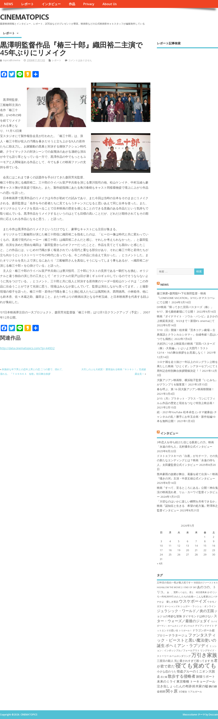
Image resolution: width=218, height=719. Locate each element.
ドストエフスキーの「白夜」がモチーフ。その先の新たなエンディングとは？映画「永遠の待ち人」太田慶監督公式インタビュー (187, 460)
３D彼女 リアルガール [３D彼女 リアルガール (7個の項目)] (190, 691)
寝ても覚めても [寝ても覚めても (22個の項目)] (195, 665)
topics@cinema (11, 60)
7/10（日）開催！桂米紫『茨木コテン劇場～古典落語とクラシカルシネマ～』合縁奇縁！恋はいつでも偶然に (187, 334)
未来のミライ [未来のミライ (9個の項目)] (166, 681)
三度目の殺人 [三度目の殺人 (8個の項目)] (165, 661)
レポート (27, 4)
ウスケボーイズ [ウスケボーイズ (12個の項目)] (193, 601)
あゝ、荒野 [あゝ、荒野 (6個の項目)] (172, 592)
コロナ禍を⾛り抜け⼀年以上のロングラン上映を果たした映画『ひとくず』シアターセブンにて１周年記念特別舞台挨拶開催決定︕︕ (187, 366)
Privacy (88, 4)
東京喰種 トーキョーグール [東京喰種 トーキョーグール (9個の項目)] (195, 681)
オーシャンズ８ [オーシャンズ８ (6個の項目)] (172, 606)
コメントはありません (80, 60)
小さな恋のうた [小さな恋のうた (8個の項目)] (166, 671)
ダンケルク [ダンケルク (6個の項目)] (189, 625)
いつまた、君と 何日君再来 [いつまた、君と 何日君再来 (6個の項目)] (192, 592)
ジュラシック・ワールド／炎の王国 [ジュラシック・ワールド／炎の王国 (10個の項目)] (185, 610)
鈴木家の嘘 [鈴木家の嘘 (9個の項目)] (200, 686)
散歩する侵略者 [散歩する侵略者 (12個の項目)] (181, 676)
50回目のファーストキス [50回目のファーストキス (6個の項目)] (206, 582)
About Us (109, 4)
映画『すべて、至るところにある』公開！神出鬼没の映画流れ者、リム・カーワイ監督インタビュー (187, 492)
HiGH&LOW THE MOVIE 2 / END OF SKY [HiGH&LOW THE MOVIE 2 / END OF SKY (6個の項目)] (176, 587)
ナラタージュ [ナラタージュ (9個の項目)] (178, 635)
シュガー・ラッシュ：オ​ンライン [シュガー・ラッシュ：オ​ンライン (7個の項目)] (198, 606)
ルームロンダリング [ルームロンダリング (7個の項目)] (180, 656)
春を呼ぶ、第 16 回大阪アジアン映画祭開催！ (185, 389)
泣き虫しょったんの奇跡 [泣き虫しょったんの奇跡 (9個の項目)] (174, 686)
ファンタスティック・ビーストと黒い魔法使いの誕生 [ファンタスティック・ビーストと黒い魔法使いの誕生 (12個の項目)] (186, 640)
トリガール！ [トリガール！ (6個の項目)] (185, 630)
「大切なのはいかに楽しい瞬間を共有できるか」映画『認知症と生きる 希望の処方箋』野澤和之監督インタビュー (187, 506)
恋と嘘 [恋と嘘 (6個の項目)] (164, 676)
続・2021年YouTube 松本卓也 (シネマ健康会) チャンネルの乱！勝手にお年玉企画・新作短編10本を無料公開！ (187, 416)
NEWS (8, 4)
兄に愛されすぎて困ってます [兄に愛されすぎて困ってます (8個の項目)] (192, 661)
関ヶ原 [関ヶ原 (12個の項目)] (172, 691)
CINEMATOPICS (24, 17)
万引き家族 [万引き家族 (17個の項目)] (204, 654)
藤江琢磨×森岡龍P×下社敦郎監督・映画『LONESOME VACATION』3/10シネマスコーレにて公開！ (186, 298)
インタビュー (51, 4)
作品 (72, 4)
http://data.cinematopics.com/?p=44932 (27, 348)
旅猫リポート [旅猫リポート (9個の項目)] (205, 676)
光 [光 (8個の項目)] (212, 661)
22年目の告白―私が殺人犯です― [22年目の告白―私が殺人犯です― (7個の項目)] (175, 582)
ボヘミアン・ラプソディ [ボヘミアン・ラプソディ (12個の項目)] (187, 645)
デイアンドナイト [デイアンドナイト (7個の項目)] (204, 625)
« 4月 (160, 563)
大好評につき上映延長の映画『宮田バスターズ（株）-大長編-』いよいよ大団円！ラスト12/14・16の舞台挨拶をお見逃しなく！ (186, 348)
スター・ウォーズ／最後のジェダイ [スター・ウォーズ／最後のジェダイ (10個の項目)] (187, 618)
